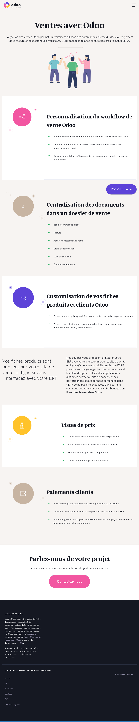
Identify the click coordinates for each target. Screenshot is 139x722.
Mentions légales (12, 704)
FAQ (7, 699)
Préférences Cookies (124, 674)
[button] (134, 5)
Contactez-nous (69, 581)
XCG (21, 643)
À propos (9, 688)
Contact (8, 694)
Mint (7, 683)
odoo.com (31, 634)
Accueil (8, 678)
